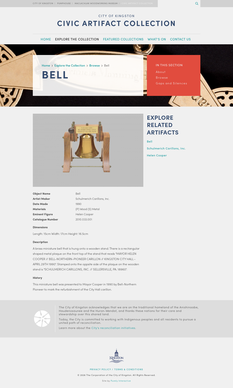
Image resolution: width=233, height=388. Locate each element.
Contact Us (180, 39)
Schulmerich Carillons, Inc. (166, 148)
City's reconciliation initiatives (113, 328)
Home (46, 39)
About (161, 72)
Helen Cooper (157, 155)
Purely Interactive (121, 380)
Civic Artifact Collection (137, 3)
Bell (149, 141)
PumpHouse (64, 3)
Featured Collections (123, 39)
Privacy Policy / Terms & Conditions (116, 369)
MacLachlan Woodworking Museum (96, 3)
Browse (162, 77)
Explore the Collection (77, 39)
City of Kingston (43, 3)
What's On (157, 39)
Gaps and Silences (171, 83)
